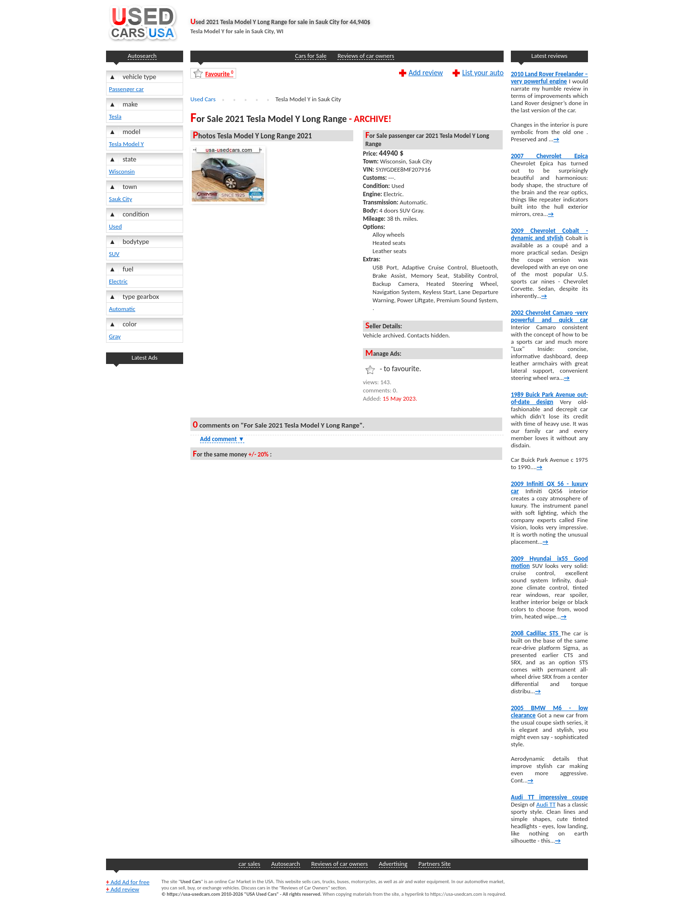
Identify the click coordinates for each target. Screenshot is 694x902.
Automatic (122, 308)
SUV (114, 253)
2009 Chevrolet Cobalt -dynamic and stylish (549, 234)
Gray (114, 336)
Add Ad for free (127, 882)
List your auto (483, 72)
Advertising (393, 863)
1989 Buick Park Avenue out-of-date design (549, 398)
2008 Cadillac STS (536, 633)
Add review (426, 72)
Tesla (115, 116)
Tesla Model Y (126, 144)
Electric (118, 281)
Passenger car (126, 89)
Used (115, 226)
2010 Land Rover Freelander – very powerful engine (549, 77)
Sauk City (120, 198)
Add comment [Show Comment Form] (222, 439)
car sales (249, 863)
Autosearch (142, 55)
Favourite (219, 73)
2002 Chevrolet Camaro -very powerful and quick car (549, 316)
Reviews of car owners (365, 55)
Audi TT (546, 804)
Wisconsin (122, 171)
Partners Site (434, 863)
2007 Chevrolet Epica (549, 156)
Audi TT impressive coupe (549, 797)
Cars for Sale (310, 55)
